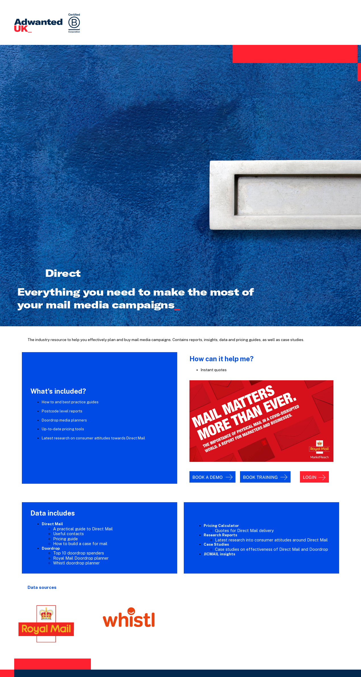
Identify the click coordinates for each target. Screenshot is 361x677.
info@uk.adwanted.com (193, 633)
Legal (239, 659)
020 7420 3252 (160, 633)
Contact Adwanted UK (180, 625)
